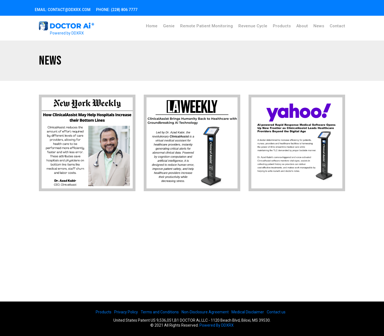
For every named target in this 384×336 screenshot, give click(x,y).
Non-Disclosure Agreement (205, 312)
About (302, 25)
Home (152, 25)
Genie (169, 25)
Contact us (276, 312)
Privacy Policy (126, 312)
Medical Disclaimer (247, 312)
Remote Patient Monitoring (206, 25)
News (318, 25)
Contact (337, 25)
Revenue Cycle (252, 25)
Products (282, 25)
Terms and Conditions (160, 312)
